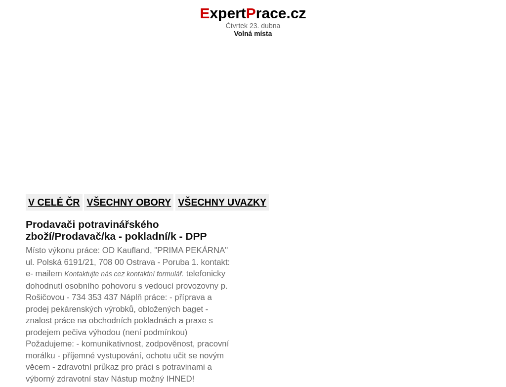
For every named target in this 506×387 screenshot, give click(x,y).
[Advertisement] (253, 109)
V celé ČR (54, 202)
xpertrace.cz (253, 13)
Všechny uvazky (222, 202)
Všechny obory (128, 202)
